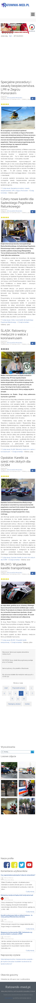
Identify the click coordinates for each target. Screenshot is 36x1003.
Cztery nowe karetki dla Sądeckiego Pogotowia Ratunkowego (17, 202)
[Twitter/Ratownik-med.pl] (22, 865)
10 (24, 699)
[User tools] (33, 98)
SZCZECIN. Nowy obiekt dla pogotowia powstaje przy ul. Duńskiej (17, 661)
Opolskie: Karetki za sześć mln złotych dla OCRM (16, 461)
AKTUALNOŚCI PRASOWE (14, 97)
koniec (27, 704)
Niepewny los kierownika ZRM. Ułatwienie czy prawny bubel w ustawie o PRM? (16, 933)
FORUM (32, 991)
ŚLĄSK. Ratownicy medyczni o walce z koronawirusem (14, 334)
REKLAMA (4, 991)
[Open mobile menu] (32, 14)
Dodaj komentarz (24, 322)
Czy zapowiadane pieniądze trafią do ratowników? (18, 875)
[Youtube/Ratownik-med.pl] (29, 865)
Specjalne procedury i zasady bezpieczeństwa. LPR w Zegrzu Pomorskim (18, 87)
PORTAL (10, 991)
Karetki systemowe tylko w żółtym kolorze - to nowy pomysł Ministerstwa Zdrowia (16, 916)
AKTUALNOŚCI (18, 991)
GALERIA (26, 991)
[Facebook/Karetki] (14, 865)
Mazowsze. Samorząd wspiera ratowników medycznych (15, 653)
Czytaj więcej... (30, 891)
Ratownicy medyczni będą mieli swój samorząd (17, 895)
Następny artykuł (14, 704)
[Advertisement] (18, 57)
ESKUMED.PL (9, 998)
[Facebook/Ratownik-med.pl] (7, 865)
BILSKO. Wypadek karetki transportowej (15, 566)
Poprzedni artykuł (18, 688)
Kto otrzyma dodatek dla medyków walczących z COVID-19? (17, 675)
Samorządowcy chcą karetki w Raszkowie (15, 668)
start (6, 688)
